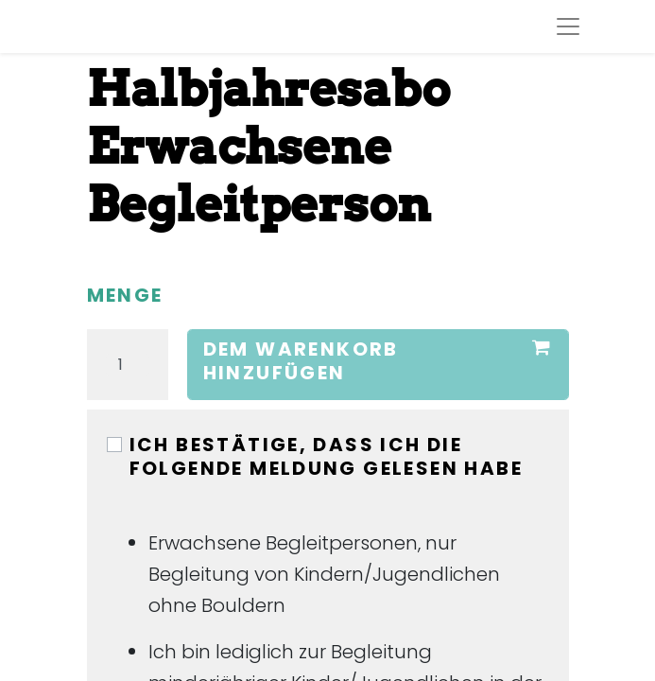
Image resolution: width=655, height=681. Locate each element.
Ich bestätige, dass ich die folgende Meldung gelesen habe (326, 456)
